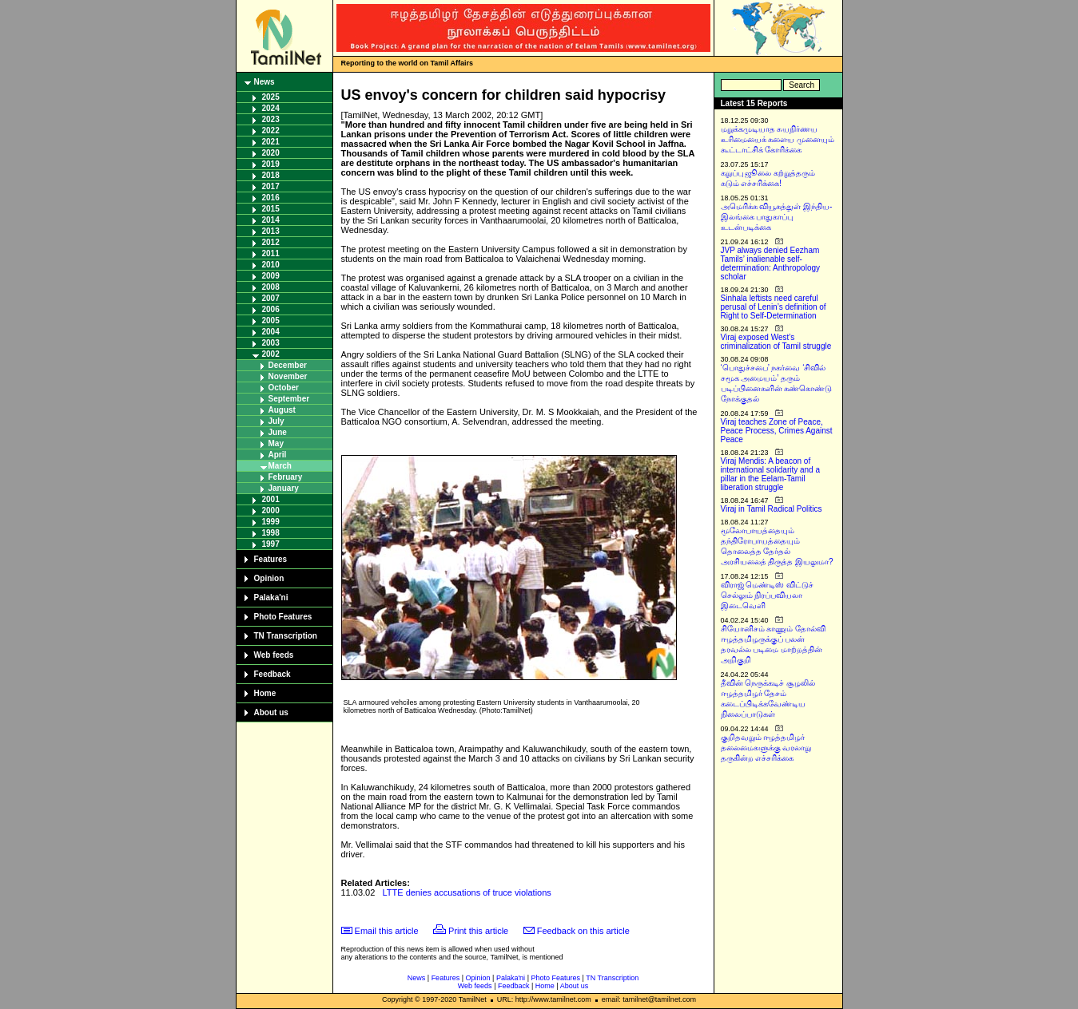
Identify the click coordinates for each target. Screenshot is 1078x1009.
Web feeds (274, 655)
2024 (271, 108)
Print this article (478, 931)
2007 (271, 298)
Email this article (387, 931)
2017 (271, 186)
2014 (271, 220)
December (288, 365)
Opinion (269, 578)
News (264, 81)
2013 (271, 231)
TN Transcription (285, 635)
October (284, 387)
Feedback (272, 674)
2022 (271, 130)
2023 (271, 119)
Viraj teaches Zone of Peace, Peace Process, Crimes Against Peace (777, 430)
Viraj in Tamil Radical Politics (771, 508)
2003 (271, 342)
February (286, 477)
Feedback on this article (583, 931)
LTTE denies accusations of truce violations (467, 892)
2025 (271, 97)
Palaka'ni (271, 597)
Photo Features (283, 616)
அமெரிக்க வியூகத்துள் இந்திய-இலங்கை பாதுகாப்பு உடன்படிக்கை (777, 216)
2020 (271, 152)
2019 (271, 164)
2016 (271, 197)
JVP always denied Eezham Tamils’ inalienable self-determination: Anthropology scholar (771, 263)
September (289, 398)
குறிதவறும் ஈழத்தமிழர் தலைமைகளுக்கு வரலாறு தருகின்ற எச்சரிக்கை (766, 747)
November (288, 376)
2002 (271, 354)
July (276, 421)
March (280, 465)
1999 (271, 521)
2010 (271, 264)
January (284, 488)
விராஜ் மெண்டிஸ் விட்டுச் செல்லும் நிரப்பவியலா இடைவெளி (767, 595)
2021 (271, 141)
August (282, 410)
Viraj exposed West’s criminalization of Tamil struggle (776, 341)
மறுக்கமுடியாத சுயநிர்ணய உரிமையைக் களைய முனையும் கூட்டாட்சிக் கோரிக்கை (778, 139)
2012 (271, 242)
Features (271, 559)
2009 (271, 275)
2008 (271, 287)
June (278, 432)
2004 (271, 331)
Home (265, 693)
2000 (271, 510)
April (278, 454)
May (276, 443)
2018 (271, 175)
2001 (271, 499)
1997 (271, 544)
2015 (271, 208)
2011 (271, 253)
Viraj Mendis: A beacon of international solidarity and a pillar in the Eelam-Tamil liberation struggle (771, 474)
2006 (271, 309)
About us (271, 712)
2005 (271, 320)
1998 (271, 532)
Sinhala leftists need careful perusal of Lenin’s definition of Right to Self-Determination (773, 307)
